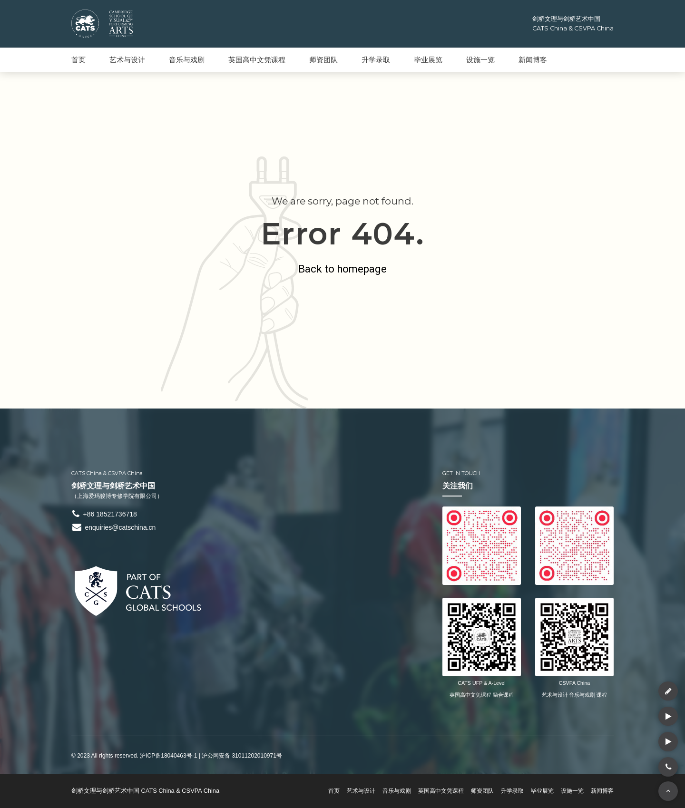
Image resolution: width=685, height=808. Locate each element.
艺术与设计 (127, 59)
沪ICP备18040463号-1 (168, 755)
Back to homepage (343, 268)
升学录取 (376, 59)
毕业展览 (428, 59)
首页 (78, 59)
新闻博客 (533, 59)
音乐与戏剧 (187, 59)
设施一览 (480, 59)
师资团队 (323, 59)
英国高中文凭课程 (256, 59)
